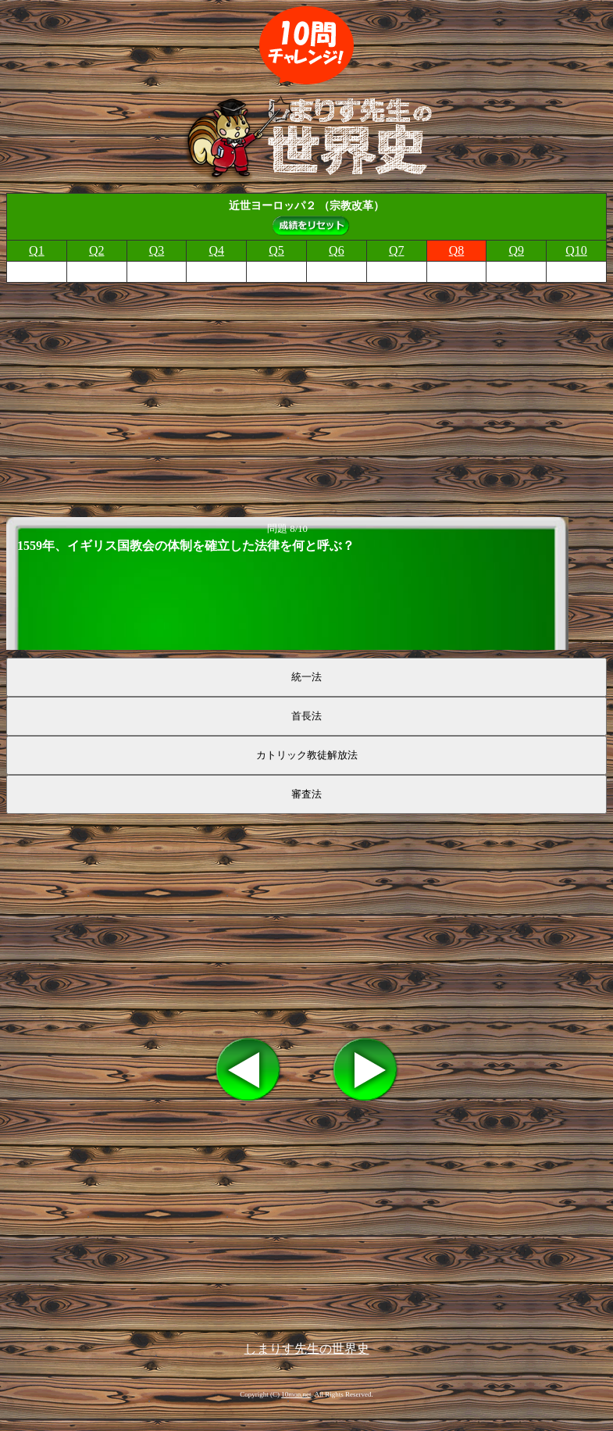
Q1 (37, 250)
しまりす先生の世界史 (306, 1348)
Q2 (97, 250)
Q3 (157, 250)
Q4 (217, 250)
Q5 (276, 250)
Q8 (457, 250)
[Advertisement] (306, 395)
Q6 (336, 250)
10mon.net (296, 1394)
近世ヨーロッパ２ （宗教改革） (307, 205)
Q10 (576, 250)
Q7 (397, 250)
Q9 (516, 250)
